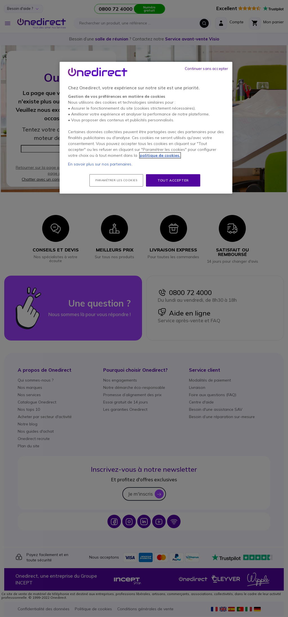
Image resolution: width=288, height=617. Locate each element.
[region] (146, 128)
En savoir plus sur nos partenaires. (100, 164)
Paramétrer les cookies (116, 180)
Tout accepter (173, 180)
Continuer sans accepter (206, 68)
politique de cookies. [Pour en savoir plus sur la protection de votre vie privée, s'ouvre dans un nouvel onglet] (160, 155)
